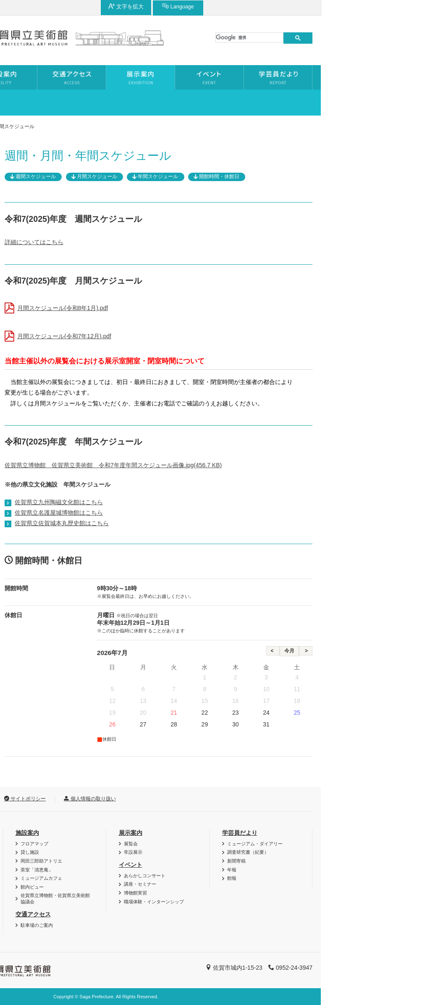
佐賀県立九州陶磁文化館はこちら (168, 502)
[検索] (359, 37)
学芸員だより (349, 832)
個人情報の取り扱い (199, 799)
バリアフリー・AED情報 (52, 843)
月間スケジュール (206, 176)
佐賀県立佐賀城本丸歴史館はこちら (171, 523)
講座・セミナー (249, 884)
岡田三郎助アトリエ (150, 860)
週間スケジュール (145, 176)
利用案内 (33, 832)
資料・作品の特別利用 (49, 878)
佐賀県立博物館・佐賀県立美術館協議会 (164, 898)
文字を (344, 6)
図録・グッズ (40, 852)
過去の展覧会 (36, 195)
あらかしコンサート (254, 875)
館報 (341, 878)
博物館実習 (244, 892)
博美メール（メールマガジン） (58, 860)
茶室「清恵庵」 (146, 869)
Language (396, 6)
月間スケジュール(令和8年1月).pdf (171, 308)
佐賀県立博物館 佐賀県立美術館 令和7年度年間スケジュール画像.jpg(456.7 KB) (222, 465)
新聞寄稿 (345, 860)
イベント (240, 864)
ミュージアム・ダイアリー (364, 843)
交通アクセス (142, 914)
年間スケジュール (267, 176)
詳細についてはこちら (143, 242)
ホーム (19, 126)
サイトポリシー (134, 799)
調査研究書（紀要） (357, 852)
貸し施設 (139, 852)
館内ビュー (141, 886)
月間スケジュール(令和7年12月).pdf (173, 336)
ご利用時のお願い (44, 886)
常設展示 (30, 214)
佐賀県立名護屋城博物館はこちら (168, 512)
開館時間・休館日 (328, 176)
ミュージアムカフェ (150, 878)
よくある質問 (40, 895)
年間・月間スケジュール (51, 234)
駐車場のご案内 (146, 925)
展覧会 (28, 176)
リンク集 (81, 799)
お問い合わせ (31, 799)
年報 (341, 869)
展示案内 (52, 126)
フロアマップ (143, 843)
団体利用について (44, 869)
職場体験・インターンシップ (263, 901)
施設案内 (136, 832)
